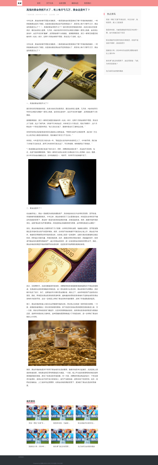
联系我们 (87, 3)
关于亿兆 (49, 3)
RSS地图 (53, 463)
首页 (38, 3)
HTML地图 (60, 463)
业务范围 (62, 3)
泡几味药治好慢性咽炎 (86, 446)
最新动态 (75, 3)
